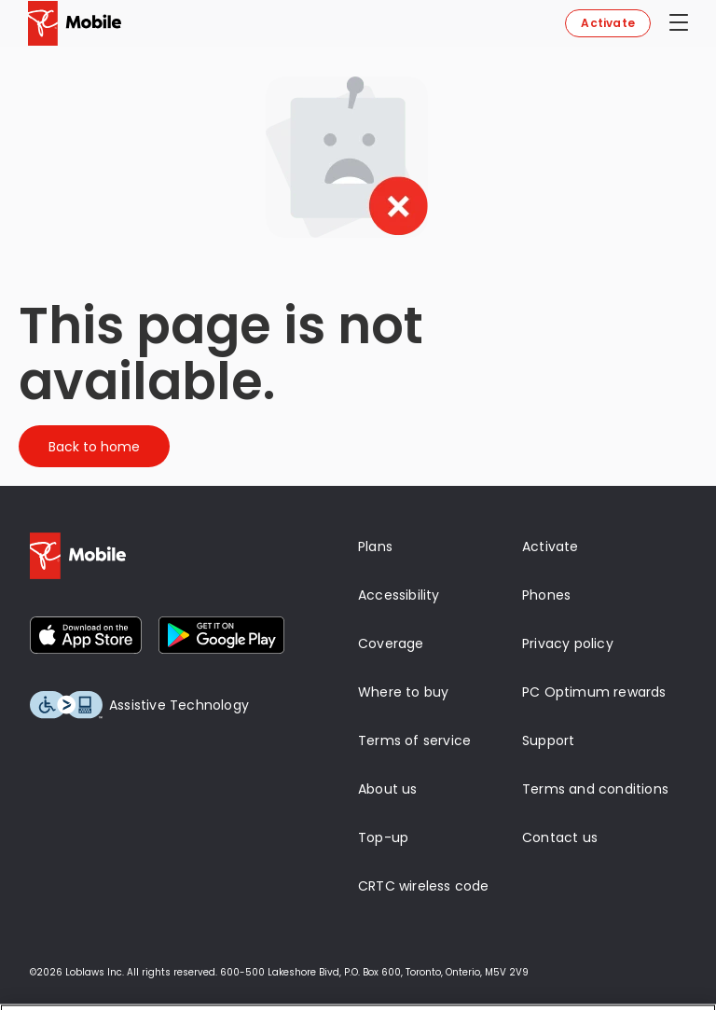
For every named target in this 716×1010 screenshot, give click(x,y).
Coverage (391, 643)
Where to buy (403, 692)
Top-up (383, 837)
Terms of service (414, 740)
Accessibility (399, 595)
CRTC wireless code (423, 886)
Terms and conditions (595, 789)
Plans (375, 546)
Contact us (560, 837)
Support (548, 740)
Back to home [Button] (94, 446)
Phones (546, 595)
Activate (608, 23)
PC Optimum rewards (594, 692)
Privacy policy (567, 643)
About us (388, 789)
